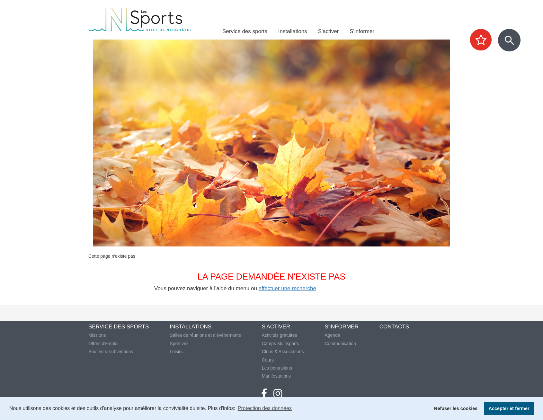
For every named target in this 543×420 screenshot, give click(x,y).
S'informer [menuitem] (362, 31)
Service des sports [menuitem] (244, 31)
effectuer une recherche (287, 288)
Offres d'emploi (103, 343)
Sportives (179, 343)
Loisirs (176, 351)
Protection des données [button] (265, 408)
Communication (340, 343)
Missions (97, 335)
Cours (268, 359)
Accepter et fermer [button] (509, 408)
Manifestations (276, 376)
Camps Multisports (280, 343)
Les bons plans (277, 368)
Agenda (332, 335)
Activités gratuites (279, 335)
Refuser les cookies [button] (455, 408)
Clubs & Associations (283, 351)
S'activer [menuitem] (328, 31)
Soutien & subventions (110, 351)
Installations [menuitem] (292, 31)
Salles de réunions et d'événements (205, 335)
